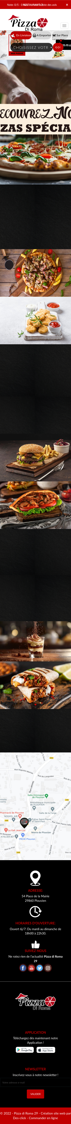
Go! (58, 47)
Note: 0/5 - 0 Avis (17, 4)
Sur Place (60, 35)
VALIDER (35, 1093)
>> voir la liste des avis (43, 4)
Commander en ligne (43, 1118)
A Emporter (42, 35)
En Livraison (21, 35)
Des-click (19, 1118)
